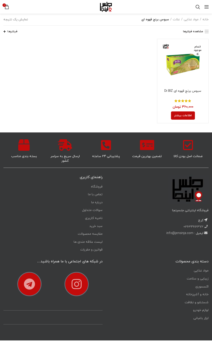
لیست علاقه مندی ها (88, 242)
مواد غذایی (191, 19)
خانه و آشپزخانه (197, 294)
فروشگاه (97, 186)
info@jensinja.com (179, 233)
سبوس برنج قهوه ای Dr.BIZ (183, 91)
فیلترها (12, 31)
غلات (176, 19)
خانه (205, 19)
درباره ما (97, 202)
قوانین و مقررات (91, 250)
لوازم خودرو (201, 310)
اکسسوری (202, 287)
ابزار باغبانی (201, 318)
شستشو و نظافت (197, 302)
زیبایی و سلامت (198, 279)
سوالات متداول (92, 210)
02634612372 (194, 227)
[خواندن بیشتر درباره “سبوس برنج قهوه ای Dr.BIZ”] (183, 115)
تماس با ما (95, 194)
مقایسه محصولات (90, 234)
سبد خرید (96, 226)
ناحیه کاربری (94, 218)
